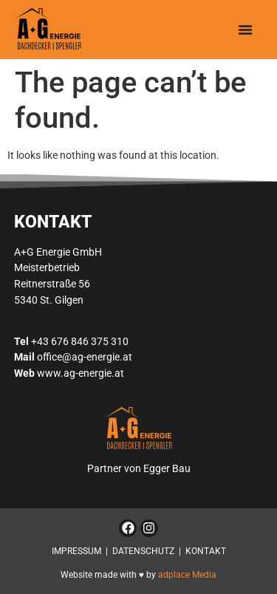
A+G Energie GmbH (58, 252)
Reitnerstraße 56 (52, 284)
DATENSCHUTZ (143, 551)
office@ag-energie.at (84, 357)
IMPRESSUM (76, 551)
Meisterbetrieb (47, 268)
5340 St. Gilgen (48, 300)
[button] (245, 29)
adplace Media (187, 575)
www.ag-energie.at (80, 373)
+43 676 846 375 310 (80, 341)
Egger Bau (167, 468)
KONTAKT (205, 551)
